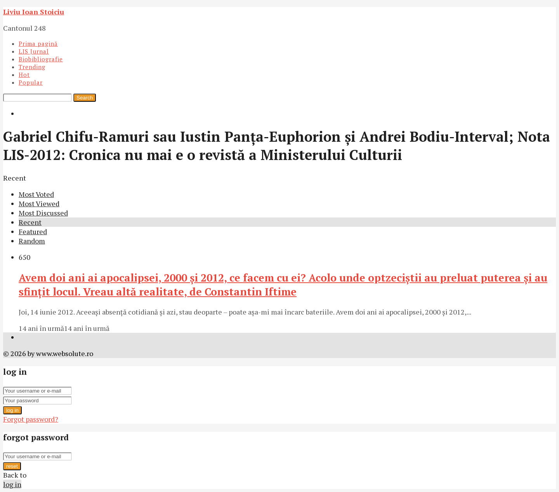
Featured (33, 231)
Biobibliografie (41, 59)
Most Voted (36, 194)
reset (12, 466)
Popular (31, 82)
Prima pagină (38, 43)
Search (84, 98)
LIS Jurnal (34, 51)
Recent (30, 222)
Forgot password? (30, 419)
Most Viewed (39, 203)
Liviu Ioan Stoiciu (33, 11)
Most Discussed (43, 212)
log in (12, 410)
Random (32, 240)
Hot (24, 74)
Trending (32, 67)
